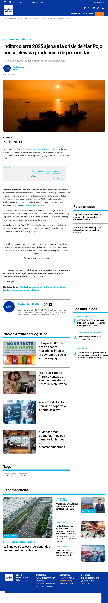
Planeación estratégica (45, 578)
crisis (7, 475)
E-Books (33, 2)
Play (42, 2)
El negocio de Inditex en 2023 (41, 149)
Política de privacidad (90, 578)
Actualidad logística (17, 39)
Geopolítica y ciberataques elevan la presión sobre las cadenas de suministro (42, 18)
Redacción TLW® (18, 68)
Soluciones (88, 14)
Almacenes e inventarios (45, 584)
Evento (100, 14)
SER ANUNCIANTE (65, 581)
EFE (14, 475)
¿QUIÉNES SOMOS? (88, 581)
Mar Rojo (23, 475)
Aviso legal (85, 584)
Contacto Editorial (66, 578)
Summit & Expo (22, 578)
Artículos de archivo (44, 587)
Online (19, 575)
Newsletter (22, 2)
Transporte (40, 581)
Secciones (75, 14)
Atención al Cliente (66, 584)
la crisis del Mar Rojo (34, 205)
